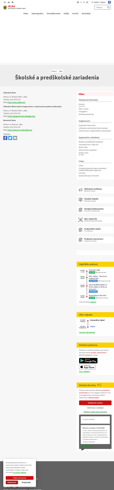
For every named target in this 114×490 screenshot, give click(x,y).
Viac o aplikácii (84, 327)
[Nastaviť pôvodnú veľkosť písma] (84, 2)
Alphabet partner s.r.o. (30, 435)
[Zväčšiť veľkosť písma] (87, 2)
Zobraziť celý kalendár (87, 288)
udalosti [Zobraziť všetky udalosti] (93, 258)
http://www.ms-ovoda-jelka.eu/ (19, 86)
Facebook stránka (104, 485)
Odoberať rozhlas (95, 358)
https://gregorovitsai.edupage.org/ (21, 72)
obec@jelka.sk (103, 483)
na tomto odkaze (19, 472)
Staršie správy (86, 402)
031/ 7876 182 (102, 481)
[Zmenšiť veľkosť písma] (81, 2)
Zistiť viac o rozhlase (95, 363)
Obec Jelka (18, 437)
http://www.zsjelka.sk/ (16, 58)
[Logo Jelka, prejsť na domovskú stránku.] (14, 7)
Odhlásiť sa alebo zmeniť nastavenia (95, 368)
